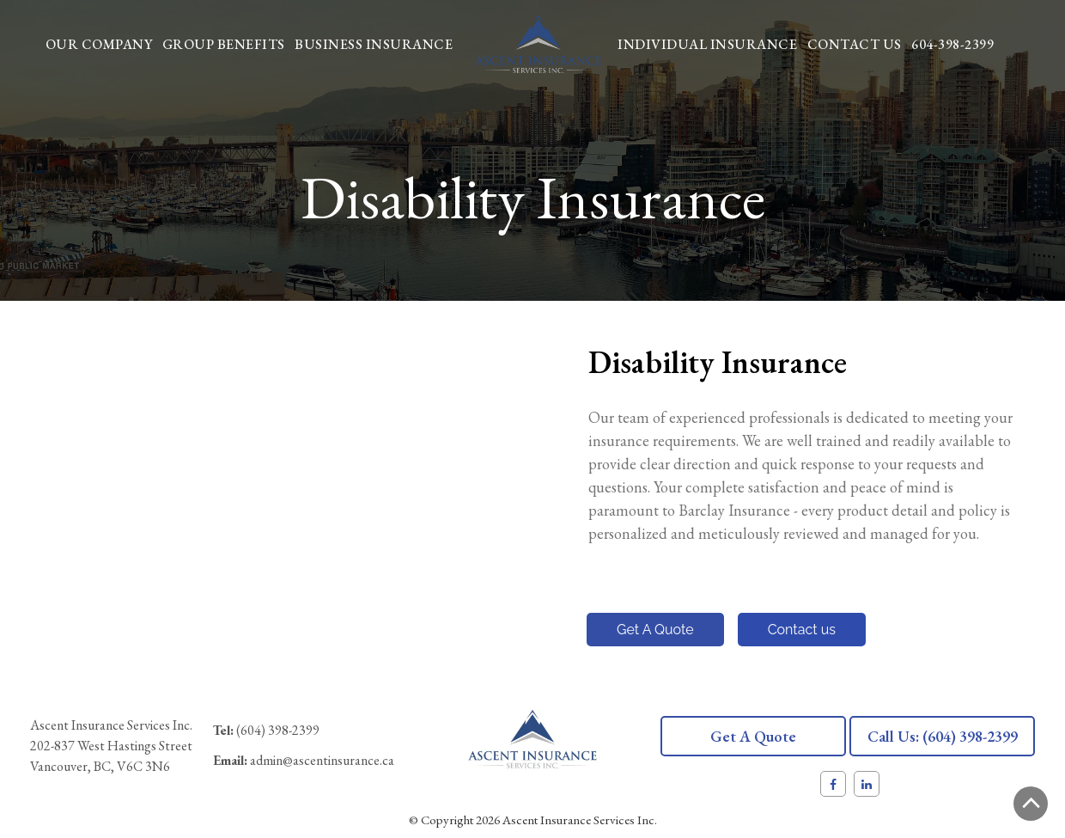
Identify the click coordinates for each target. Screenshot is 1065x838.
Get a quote (753, 736)
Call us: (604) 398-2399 (942, 736)
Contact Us (854, 44)
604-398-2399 (952, 44)
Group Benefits (223, 44)
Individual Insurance (707, 44)
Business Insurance (374, 44)
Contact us (802, 629)
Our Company (99, 44)
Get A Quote (655, 629)
